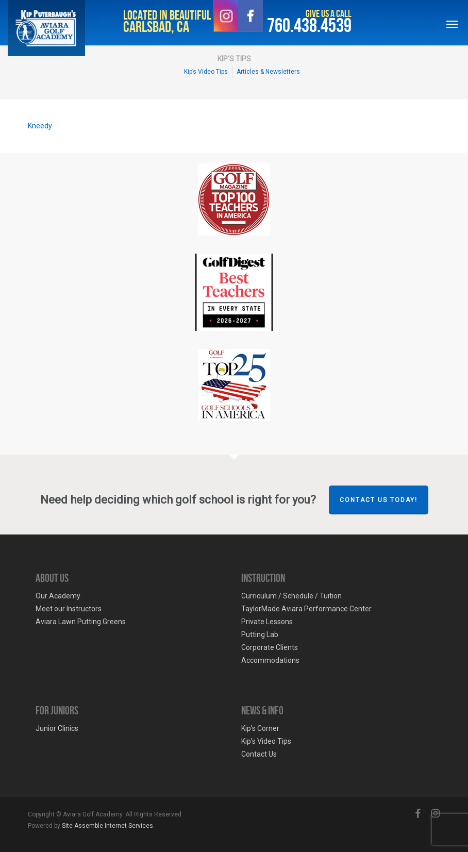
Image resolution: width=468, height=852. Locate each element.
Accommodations (270, 660)
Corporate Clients (269, 647)
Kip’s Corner (260, 728)
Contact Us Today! (378, 500)
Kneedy (40, 126)
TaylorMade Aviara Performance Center (306, 609)
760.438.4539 (309, 26)
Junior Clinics (57, 728)
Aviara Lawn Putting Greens (81, 621)
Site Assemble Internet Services (107, 825)
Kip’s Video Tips (266, 741)
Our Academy (58, 596)
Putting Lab (259, 634)
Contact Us (259, 754)
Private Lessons (267, 621)
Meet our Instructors (69, 609)
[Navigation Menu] (452, 24)
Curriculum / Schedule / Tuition (291, 596)
